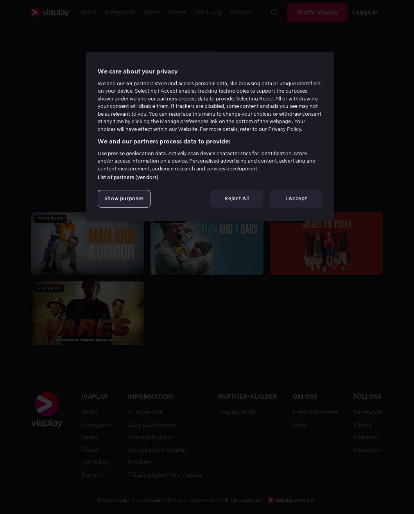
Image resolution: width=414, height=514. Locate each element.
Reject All (236, 198)
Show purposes (124, 198)
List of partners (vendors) (128, 177)
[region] (210, 136)
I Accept (296, 198)
